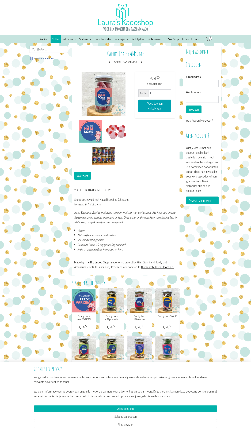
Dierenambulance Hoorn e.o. (157, 266)
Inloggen (194, 109)
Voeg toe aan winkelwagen (154, 106)
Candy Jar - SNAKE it (167, 318)
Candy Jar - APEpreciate (111, 318)
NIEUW (55, 39)
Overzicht (82, 175)
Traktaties (69, 39)
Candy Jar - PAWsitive (139, 318)
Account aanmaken (200, 200)
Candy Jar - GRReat (111, 365)
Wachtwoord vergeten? (199, 120)
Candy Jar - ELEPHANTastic (139, 365)
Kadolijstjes (138, 39)
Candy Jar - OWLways (84, 365)
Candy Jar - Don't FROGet (167, 365)
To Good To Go (191, 39)
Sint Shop (173, 39)
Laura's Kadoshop (42, 58)
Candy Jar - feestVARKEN (84, 318)
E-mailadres (193, 77)
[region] (102, 415)
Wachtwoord (193, 92)
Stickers (85, 39)
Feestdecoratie (103, 39)
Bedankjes (121, 39)
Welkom (44, 39)
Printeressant (156, 39)
